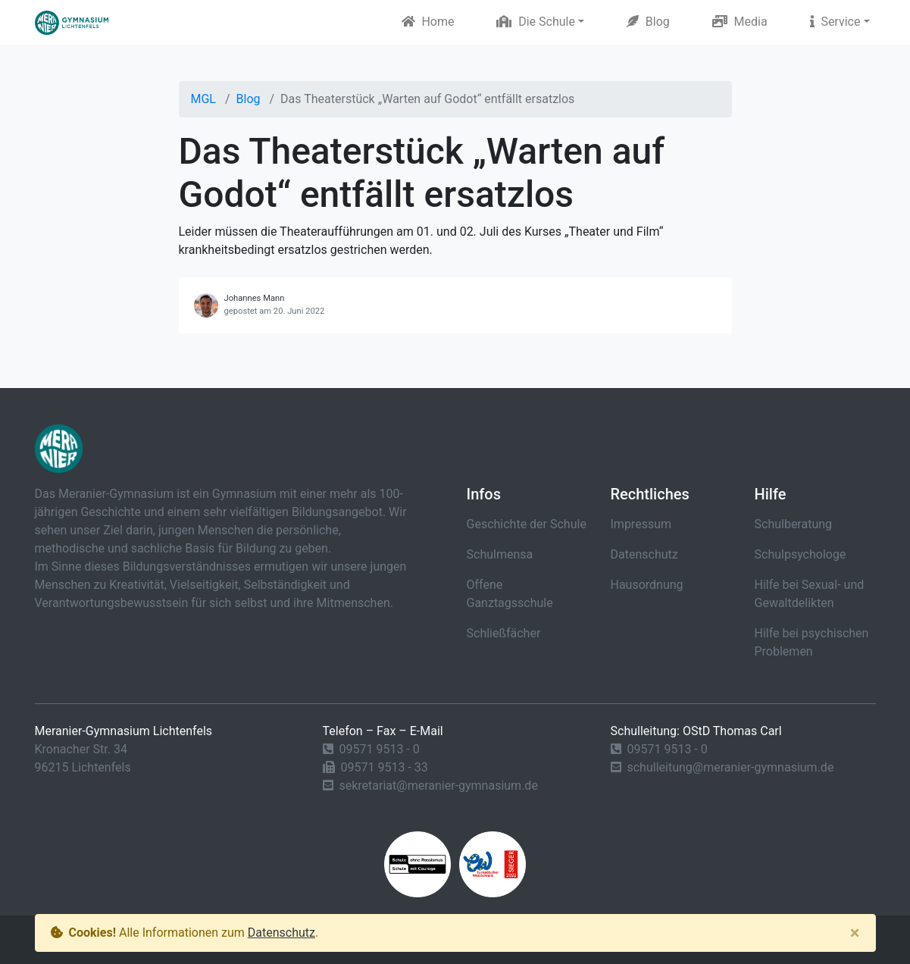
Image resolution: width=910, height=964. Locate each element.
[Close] (855, 933)
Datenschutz (644, 554)
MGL (203, 99)
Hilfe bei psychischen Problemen (812, 642)
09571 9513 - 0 (379, 749)
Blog (648, 21)
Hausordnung (647, 584)
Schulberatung (794, 524)
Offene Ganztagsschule (510, 593)
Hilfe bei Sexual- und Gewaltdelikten (810, 593)
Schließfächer (504, 633)
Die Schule (535, 21)
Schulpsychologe (800, 554)
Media (740, 21)
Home (428, 21)
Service (835, 21)
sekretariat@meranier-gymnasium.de (438, 785)
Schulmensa (500, 554)
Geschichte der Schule (526, 524)
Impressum (641, 524)
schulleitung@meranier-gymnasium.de (730, 767)
